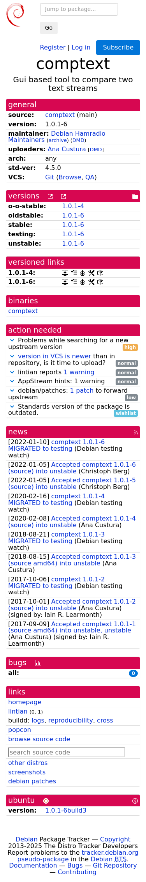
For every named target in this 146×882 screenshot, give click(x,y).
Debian (27, 839)
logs (38, 720)
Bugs (75, 865)
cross (105, 720)
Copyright (115, 839)
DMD (78, 140)
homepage (24, 702)
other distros (27, 763)
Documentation (33, 865)
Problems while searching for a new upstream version (73, 344)
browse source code (39, 739)
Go (49, 28)
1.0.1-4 (73, 206)
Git (49, 177)
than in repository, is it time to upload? (73, 360)
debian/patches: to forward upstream (73, 394)
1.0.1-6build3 (65, 810)
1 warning (78, 372)
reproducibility (70, 720)
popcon (19, 729)
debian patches (32, 781)
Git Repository (115, 865)
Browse (69, 177)
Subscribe (118, 47)
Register (53, 47)
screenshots (27, 772)
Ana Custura (66, 149)
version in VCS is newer (54, 356)
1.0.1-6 (73, 215)
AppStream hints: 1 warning (73, 381)
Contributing (77, 872)
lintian (18, 711)
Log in (81, 47)
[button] (12, 340)
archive (58, 140)
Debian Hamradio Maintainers (57, 137)
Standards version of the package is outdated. (73, 410)
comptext (60, 115)
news (18, 431)
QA (90, 177)
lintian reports (73, 372)
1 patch (81, 390)
